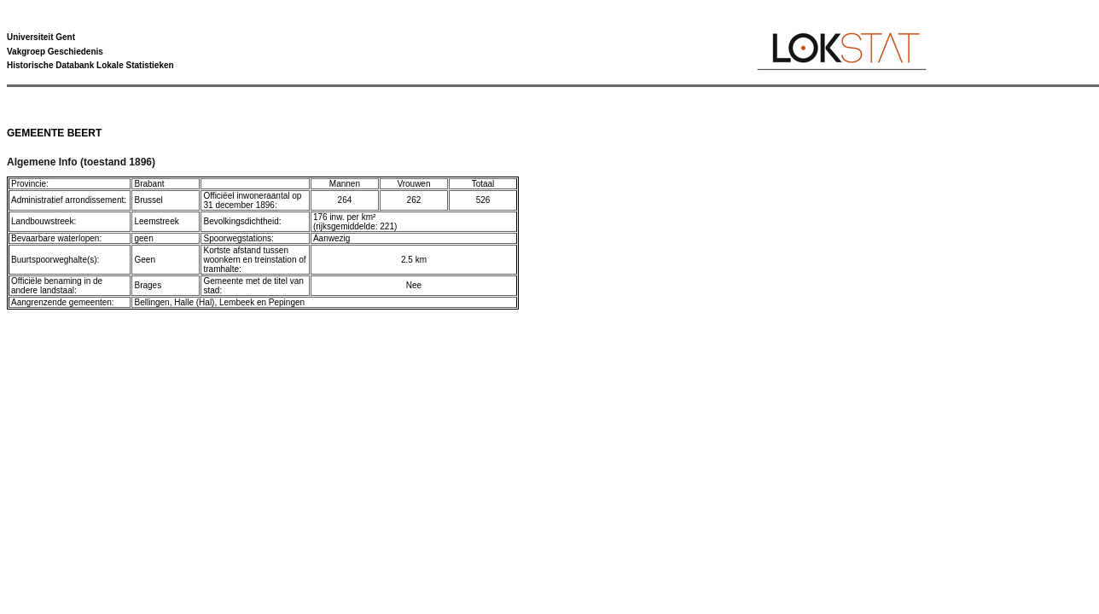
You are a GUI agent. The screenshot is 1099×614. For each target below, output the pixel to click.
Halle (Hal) (194, 302)
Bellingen (151, 302)
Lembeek (236, 302)
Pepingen (287, 302)
